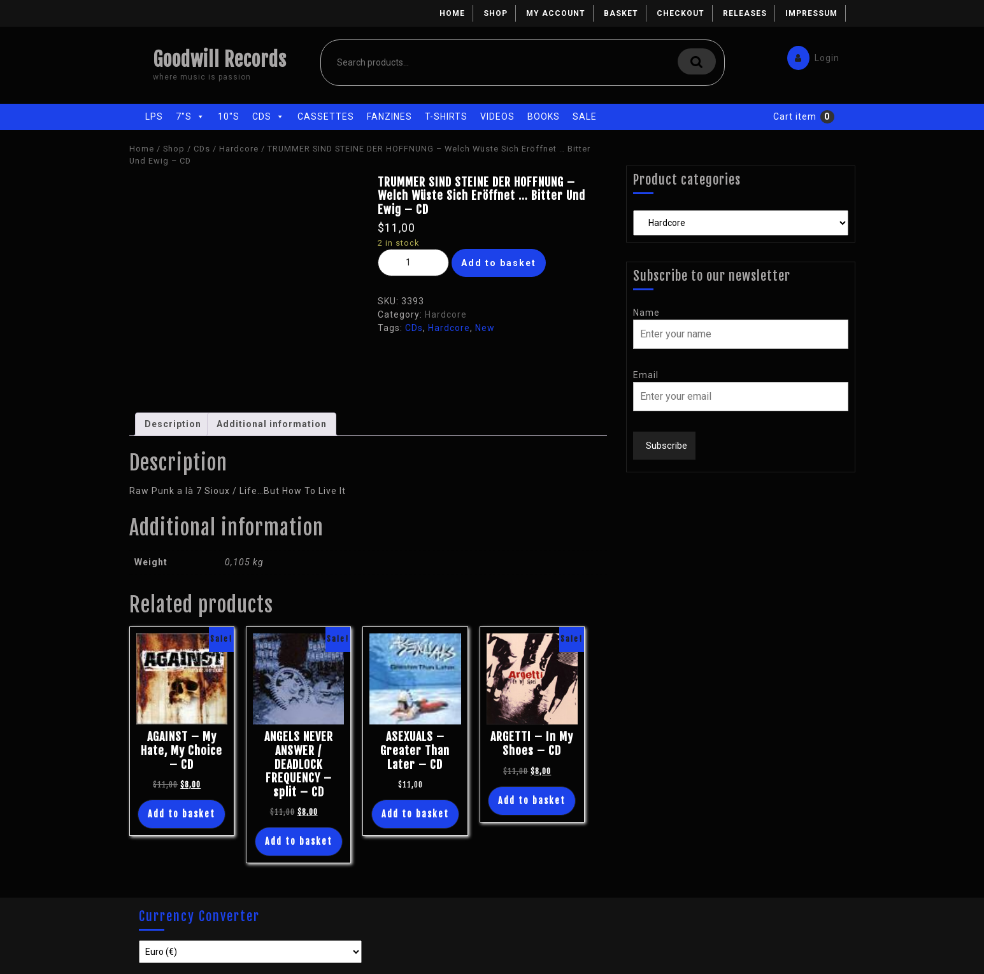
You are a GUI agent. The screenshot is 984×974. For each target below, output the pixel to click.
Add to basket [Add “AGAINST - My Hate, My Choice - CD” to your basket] (181, 813)
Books (543, 116)
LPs (154, 116)
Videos (497, 116)
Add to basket (498, 263)
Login (810, 55)
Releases (745, 13)
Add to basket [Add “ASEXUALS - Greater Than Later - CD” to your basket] (415, 813)
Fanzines (389, 116)
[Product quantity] (413, 262)
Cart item (794, 116)
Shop (495, 13)
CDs (268, 116)
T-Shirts (446, 116)
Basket (621, 13)
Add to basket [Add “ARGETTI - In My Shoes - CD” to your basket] (532, 800)
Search (697, 61)
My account (555, 13)
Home (452, 13)
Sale (585, 116)
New (485, 328)
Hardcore (239, 148)
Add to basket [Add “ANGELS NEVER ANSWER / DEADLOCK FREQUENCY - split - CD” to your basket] (298, 841)
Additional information (272, 424)
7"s (190, 116)
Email (646, 375)
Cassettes (325, 116)
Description (173, 424)
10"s (228, 116)
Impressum (811, 13)
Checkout (680, 13)
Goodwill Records (220, 59)
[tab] (173, 424)
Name (646, 312)
